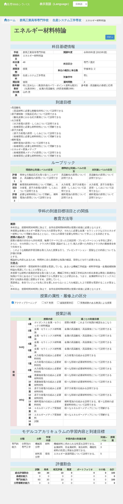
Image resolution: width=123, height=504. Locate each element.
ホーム (10, 20)
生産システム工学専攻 (67, 20)
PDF (110, 37)
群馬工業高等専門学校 (34, 20)
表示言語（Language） (55, 4)
